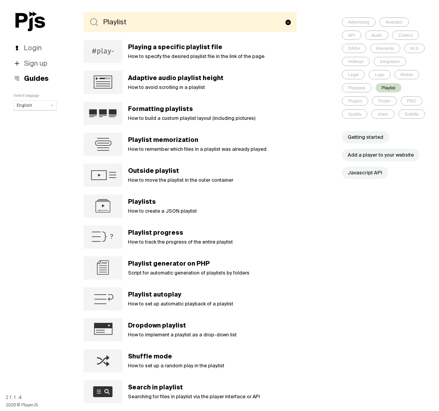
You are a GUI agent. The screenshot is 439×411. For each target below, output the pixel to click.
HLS (414, 48)
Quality (354, 114)
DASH (354, 48)
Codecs (405, 35)
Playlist (388, 87)
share (383, 114)
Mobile (407, 74)
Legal (353, 74)
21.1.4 (14, 397)
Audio (376, 35)
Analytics (394, 22)
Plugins (355, 101)
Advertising (358, 22)
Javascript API (365, 173)
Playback (357, 87)
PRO (411, 101)
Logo (379, 74)
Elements (385, 48)
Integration (390, 61)
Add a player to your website (381, 155)
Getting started (365, 137)
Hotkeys (356, 61)
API (351, 35)
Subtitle (412, 114)
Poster (384, 101)
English (35, 105)
